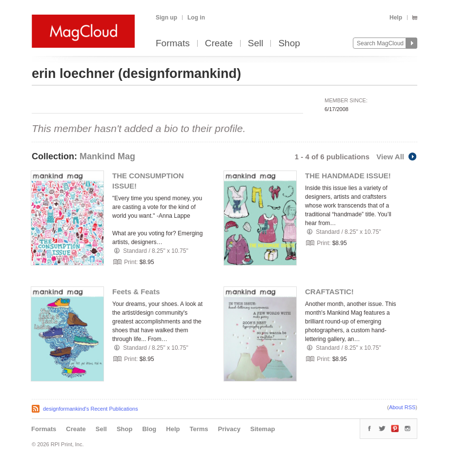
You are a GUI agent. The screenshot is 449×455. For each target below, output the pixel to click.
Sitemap (262, 429)
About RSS (402, 407)
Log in (196, 17)
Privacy (229, 429)
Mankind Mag (107, 156)
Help (395, 17)
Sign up (166, 17)
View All (396, 156)
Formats (173, 43)
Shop (289, 43)
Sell (256, 43)
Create (219, 43)
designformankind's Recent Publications (90, 409)
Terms (198, 429)
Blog (149, 429)
